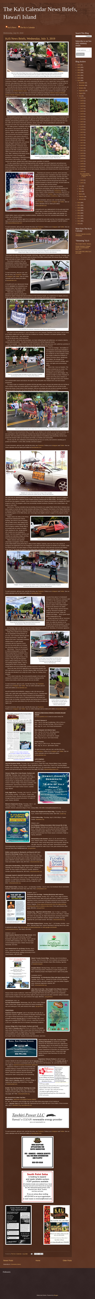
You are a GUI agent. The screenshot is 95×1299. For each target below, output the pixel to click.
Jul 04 (82, 169)
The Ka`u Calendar (27, 27)
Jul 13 (82, 145)
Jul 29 (82, 103)
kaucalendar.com (42, 205)
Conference (57, 190)
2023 (78, 70)
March (81, 194)
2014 (78, 213)
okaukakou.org (40, 819)
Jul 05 (82, 166)
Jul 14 (82, 142)
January (81, 199)
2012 (78, 218)
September (82, 90)
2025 (78, 65)
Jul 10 (82, 153)
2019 (78, 80)
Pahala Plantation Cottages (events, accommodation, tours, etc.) (83, 248)
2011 (78, 221)
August (81, 93)
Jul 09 (82, 155)
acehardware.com (41, 888)
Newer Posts (8, 1260)
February (81, 196)
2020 (78, 78)
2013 (78, 215)
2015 (78, 210)
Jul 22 (82, 121)
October (81, 88)
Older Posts (67, 1260)
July (80, 96)
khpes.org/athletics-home (42, 716)
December (82, 82)
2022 (78, 72)
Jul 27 (82, 108)
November (82, 85)
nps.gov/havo (32, 848)
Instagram (54, 201)
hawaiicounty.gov (37, 964)
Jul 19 (82, 129)
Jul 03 (82, 171)
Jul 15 (82, 140)
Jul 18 (82, 132)
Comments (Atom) (16, 1264)
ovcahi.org (63, 813)
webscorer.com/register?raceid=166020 (24, 1099)
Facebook (40, 201)
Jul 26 (82, 111)
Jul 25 (82, 114)
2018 (78, 202)
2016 (78, 208)
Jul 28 (82, 106)
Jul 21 (82, 124)
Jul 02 (82, 180)
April (80, 191)
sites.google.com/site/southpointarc (31, 927)
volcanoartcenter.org (36, 861)
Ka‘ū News (12, 27)
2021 (78, 75)
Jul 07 (82, 161)
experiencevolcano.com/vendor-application (25, 1064)
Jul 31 (82, 98)
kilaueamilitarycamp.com (15, 223)
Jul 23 (82, 119)
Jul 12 (82, 148)
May (80, 188)
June (80, 186)
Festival (50, 194)
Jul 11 (82, 150)
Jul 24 (82, 116)
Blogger (56, 1295)
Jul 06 (82, 163)
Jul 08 (82, 158)
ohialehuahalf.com (12, 1084)
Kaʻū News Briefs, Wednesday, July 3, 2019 (30, 38)
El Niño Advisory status (20, 91)
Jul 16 (82, 137)
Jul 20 (82, 127)
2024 (78, 67)
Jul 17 (82, 135)
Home (38, 1260)
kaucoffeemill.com (26, 1105)
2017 (78, 205)
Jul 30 (82, 100)
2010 (78, 223)
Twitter (62, 201)
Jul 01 (82, 182)
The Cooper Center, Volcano (83, 244)
